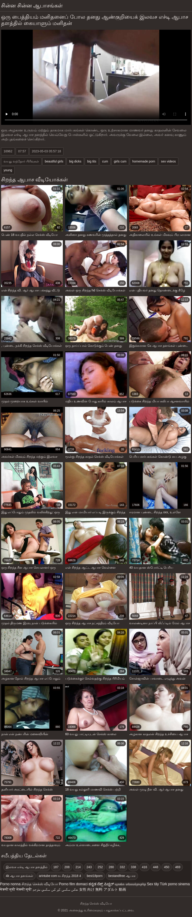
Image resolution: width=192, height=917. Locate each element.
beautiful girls (54, 161)
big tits (91, 161)
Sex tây (153, 884)
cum (105, 161)
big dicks (75, 161)
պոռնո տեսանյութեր (130, 884)
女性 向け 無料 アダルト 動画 (102, 889)
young (8, 170)
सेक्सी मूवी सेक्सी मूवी (16, 889)
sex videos (168, 161)
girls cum (120, 161)
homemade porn (143, 161)
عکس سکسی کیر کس (64, 889)
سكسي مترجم (41, 889)
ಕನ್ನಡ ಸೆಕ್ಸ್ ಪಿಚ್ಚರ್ (101, 884)
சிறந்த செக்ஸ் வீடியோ (40, 884)
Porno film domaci (73, 884)
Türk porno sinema (175, 884)
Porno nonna (10, 884)
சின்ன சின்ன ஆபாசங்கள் (32, 5)
